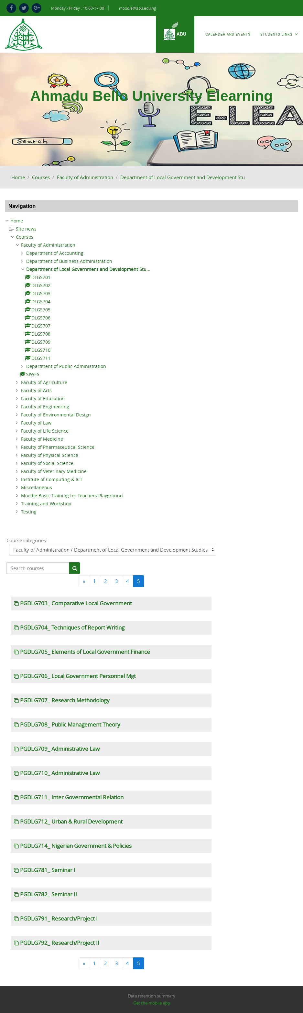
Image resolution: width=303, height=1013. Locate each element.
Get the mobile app (151, 1003)
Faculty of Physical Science (49, 455)
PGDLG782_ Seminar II (48, 894)
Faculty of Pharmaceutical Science (57, 447)
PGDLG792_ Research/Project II (59, 942)
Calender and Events (228, 34)
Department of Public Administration (66, 366)
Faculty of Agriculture (44, 382)
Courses (41, 177)
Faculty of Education (43, 398)
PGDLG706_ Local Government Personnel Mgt (78, 676)
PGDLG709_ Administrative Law (60, 748)
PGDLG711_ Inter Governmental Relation (72, 797)
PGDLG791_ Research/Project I (59, 918)
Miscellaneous (36, 487)
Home (18, 177)
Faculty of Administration (85, 177)
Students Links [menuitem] (279, 34)
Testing (29, 512)
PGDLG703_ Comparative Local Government (76, 603)
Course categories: (26, 540)
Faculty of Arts (36, 390)
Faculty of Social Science (47, 463)
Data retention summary (151, 996)
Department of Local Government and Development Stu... (184, 177)
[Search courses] (38, 568)
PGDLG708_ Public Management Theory (70, 724)
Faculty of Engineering (45, 407)
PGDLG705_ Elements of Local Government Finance (85, 651)
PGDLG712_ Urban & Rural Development (71, 821)
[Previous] (84, 581)
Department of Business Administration (69, 261)
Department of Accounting (54, 253)
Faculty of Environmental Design (56, 415)
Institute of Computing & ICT (51, 479)
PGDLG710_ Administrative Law (60, 773)
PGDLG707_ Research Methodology (65, 700)
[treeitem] (151, 220)
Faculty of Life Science (45, 431)
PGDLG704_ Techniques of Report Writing (72, 627)
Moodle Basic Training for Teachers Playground (72, 495)
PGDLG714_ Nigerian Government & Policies (76, 845)
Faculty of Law (36, 423)
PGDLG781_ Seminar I (47, 870)
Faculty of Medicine (42, 439)
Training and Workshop (46, 504)
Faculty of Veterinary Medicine (54, 471)
